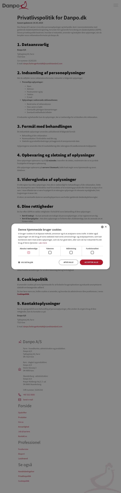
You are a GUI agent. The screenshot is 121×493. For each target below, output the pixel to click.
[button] (25, 262)
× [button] (106, 227)
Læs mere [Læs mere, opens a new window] (43, 243)
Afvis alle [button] (68, 262)
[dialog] (60, 246)
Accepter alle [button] (91, 262)
